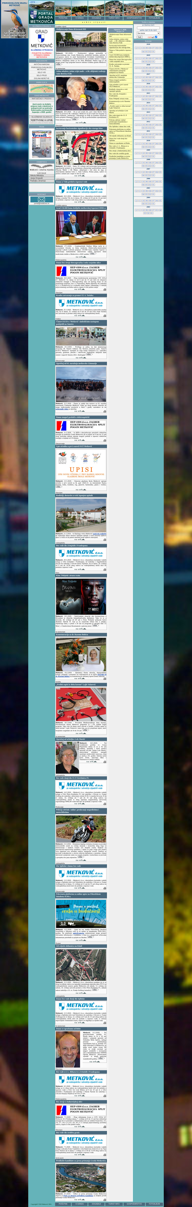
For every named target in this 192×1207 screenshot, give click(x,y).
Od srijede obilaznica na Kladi (120, 136)
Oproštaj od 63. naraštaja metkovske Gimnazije (118, 76)
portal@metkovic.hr (41, 200)
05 (160, 48)
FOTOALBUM (154, 18)
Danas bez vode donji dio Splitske (118, 139)
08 (150, 48)
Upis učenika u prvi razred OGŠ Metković (118, 85)
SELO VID (42, 72)
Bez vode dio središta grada (119, 153)
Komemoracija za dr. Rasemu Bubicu (119, 102)
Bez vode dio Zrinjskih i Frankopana (118, 95)
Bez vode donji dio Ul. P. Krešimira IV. (118, 116)
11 (140, 48)
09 (146, 48)
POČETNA (63, 18)
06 (156, 48)
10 (143, 48)
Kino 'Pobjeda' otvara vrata (118, 98)
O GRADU (80, 18)
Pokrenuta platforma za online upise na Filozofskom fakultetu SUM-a (120, 131)
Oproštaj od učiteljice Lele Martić (118, 111)
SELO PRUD (42, 75)
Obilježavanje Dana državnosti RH (120, 35)
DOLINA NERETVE (41, 78)
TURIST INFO (114, 18)
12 (136, 48)
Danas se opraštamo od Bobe (119, 143)
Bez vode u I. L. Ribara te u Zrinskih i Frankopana (119, 147)
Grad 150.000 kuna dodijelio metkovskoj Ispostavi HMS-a (119, 56)
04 (143, 51)
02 (150, 51)
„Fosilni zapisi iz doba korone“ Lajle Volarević (120, 107)
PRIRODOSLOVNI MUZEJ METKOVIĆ (41, 68)
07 (153, 48)
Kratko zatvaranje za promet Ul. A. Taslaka (119, 65)
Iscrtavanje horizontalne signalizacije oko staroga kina (119, 46)
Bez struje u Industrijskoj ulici (120, 151)
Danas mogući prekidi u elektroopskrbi (117, 81)
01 (153, 51)
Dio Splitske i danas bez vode (119, 126)
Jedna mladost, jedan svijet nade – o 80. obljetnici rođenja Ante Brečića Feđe (120, 41)
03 (146, 51)
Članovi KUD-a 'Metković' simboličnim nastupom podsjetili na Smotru (118, 70)
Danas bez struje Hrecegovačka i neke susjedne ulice (120, 60)
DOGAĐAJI (96, 18)
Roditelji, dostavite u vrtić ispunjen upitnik (118, 90)
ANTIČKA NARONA (41, 64)
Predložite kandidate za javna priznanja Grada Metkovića (119, 157)
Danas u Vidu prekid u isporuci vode (120, 51)
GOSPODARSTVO (134, 18)
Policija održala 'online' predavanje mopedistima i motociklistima (118, 122)
